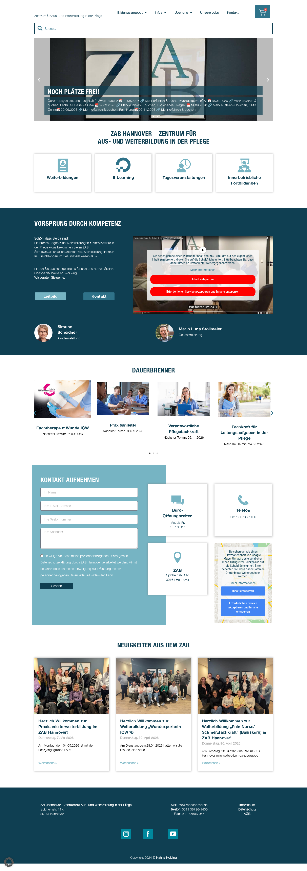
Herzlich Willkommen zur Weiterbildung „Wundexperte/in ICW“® (150, 734)
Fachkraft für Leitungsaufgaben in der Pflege (244, 440)
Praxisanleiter (123, 432)
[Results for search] (153, 44)
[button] (38, 87)
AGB (247, 821)
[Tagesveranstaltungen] (183, 172)
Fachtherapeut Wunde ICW (62, 435)
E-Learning (123, 184)
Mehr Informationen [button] (202, 277)
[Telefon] (243, 508)
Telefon (243, 517)
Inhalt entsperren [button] (203, 287)
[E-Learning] (123, 172)
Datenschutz (247, 817)
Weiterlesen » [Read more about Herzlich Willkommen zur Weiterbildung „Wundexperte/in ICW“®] (129, 770)
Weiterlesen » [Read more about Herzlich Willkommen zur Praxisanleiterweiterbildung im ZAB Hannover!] (47, 770)
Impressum (247, 812)
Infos (160, 12)
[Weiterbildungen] (62, 172)
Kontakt (233, 12)
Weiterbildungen (62, 184)
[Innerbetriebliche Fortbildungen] (244, 172)
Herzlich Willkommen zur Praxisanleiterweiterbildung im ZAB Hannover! (67, 734)
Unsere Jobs (209, 12)
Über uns (183, 12)
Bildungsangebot (132, 12)
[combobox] (153, 36)
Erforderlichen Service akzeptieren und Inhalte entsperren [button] (202, 299)
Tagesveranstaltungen (184, 184)
